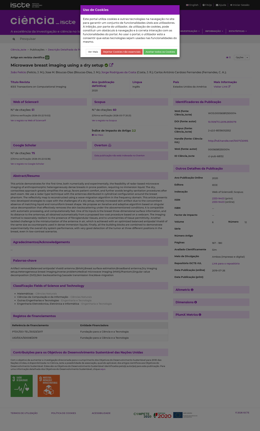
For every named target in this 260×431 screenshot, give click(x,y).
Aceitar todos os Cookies (160, 51)
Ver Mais (93, 51)
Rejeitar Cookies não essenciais (121, 51)
